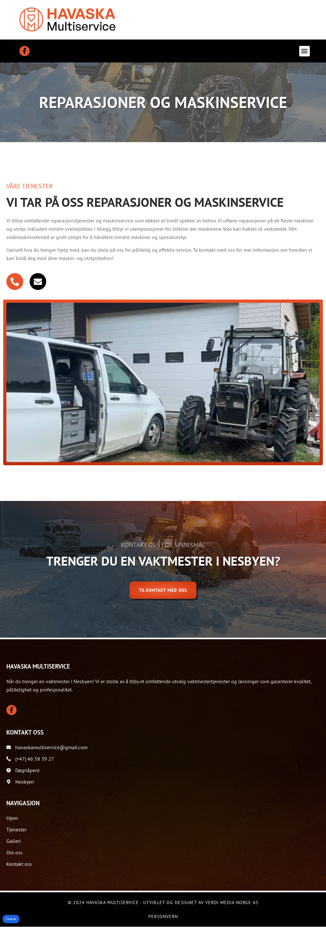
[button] (304, 51)
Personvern (163, 917)
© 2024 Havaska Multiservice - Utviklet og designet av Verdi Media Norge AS (163, 903)
